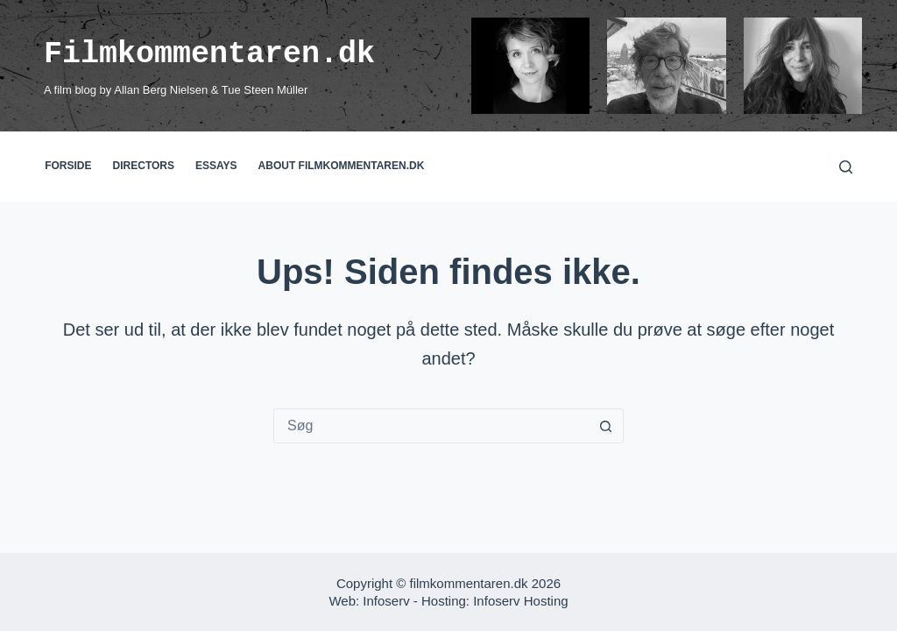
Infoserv (386, 600)
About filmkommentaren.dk (341, 166)
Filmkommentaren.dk (209, 53)
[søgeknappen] (605, 425)
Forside (68, 166)
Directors (143, 166)
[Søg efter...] (431, 425)
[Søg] (845, 167)
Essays (216, 166)
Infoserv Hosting (520, 600)
